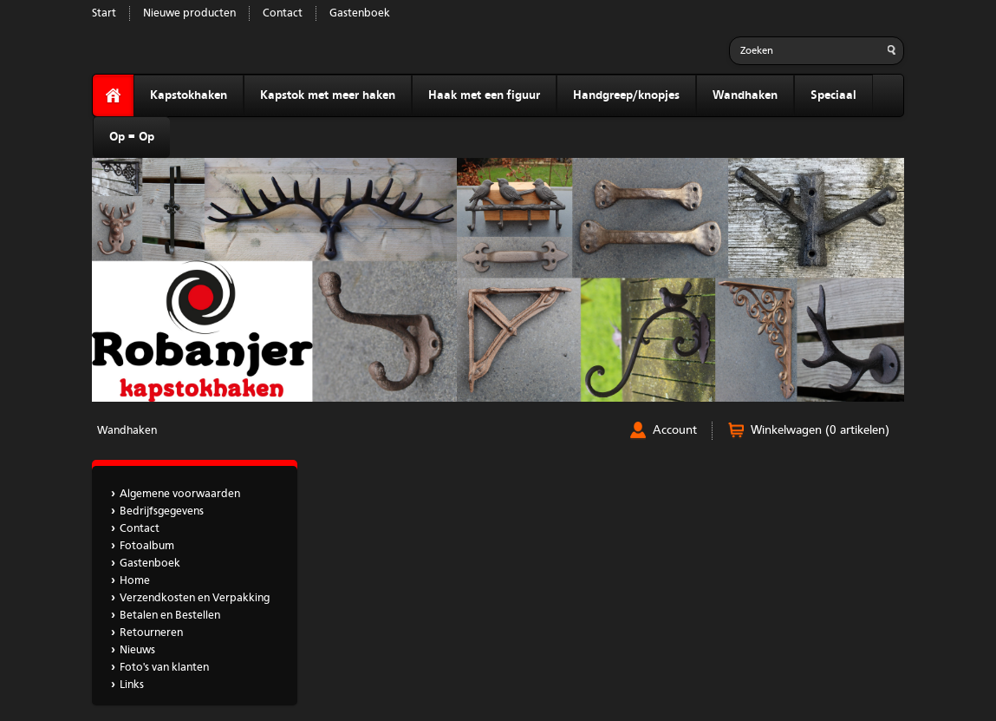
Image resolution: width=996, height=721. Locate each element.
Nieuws (137, 650)
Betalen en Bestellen (170, 615)
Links (132, 685)
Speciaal (833, 95)
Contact (283, 13)
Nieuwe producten (189, 13)
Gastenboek (359, 13)
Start (104, 13)
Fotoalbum (147, 546)
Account (675, 430)
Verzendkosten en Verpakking (195, 598)
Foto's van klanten (164, 667)
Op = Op (131, 137)
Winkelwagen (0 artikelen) (820, 430)
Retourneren (151, 633)
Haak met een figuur (484, 95)
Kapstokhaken (188, 95)
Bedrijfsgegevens (162, 511)
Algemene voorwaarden (180, 494)
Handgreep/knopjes (626, 95)
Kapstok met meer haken (327, 95)
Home (135, 581)
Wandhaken (745, 95)
